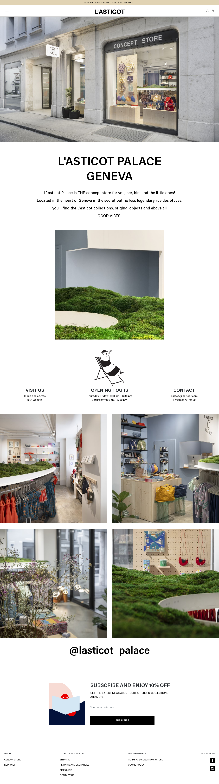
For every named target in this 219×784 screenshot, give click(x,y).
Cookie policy (136, 765)
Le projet (9, 765)
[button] (213, 11)
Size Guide (66, 770)
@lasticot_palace (109, 651)
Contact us (67, 775)
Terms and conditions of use (145, 760)
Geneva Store (12, 760)
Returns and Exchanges (74, 765)
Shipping (65, 760)
